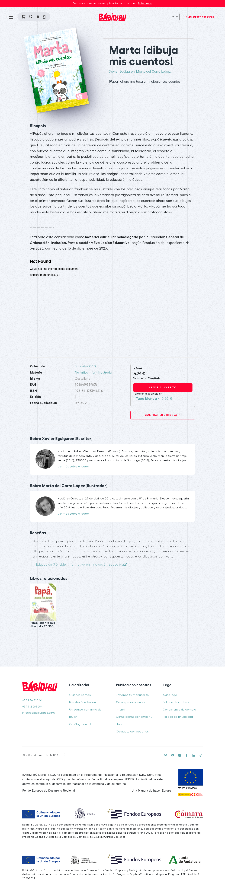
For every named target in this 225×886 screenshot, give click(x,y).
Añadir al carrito (163, 387)
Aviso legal (170, 695)
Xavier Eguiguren (122, 71)
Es (173, 17)
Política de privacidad (178, 716)
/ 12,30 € (154, 398)
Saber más (145, 3)
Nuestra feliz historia (83, 702)
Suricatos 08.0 (85, 366)
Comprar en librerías (162, 415)
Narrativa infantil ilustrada (93, 372)
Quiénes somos (80, 695)
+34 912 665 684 (32, 706)
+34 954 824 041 (32, 700)
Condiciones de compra (179, 709)
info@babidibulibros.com (38, 712)
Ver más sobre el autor (73, 466)
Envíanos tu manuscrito (132, 695)
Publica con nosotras (200, 16)
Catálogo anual (80, 724)
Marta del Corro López (153, 71)
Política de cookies (176, 702)
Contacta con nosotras (132, 731)
